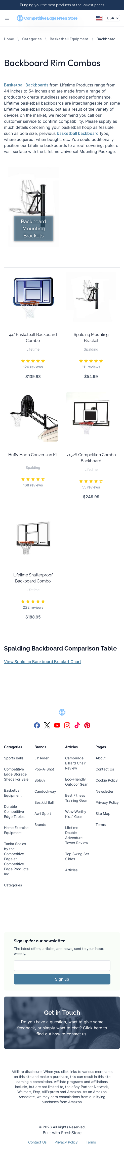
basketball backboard (78, 133)
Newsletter (104, 791)
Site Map (103, 813)
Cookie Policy (107, 780)
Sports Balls (13, 758)
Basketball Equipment (69, 39)
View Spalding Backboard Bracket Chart (42, 661)
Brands (40, 824)
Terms (101, 824)
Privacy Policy (107, 802)
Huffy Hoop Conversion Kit (33, 454)
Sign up (62, 979)
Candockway (45, 791)
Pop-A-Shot (44, 769)
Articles (71, 870)
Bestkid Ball (44, 802)
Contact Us (105, 769)
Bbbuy (39, 780)
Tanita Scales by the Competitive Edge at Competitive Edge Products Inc (16, 859)
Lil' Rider (41, 758)
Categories (32, 39)
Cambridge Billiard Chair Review (75, 763)
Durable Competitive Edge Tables (14, 811)
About (101, 758)
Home (9, 39)
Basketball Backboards (26, 84)
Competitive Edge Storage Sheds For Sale (16, 774)
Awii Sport (42, 813)
